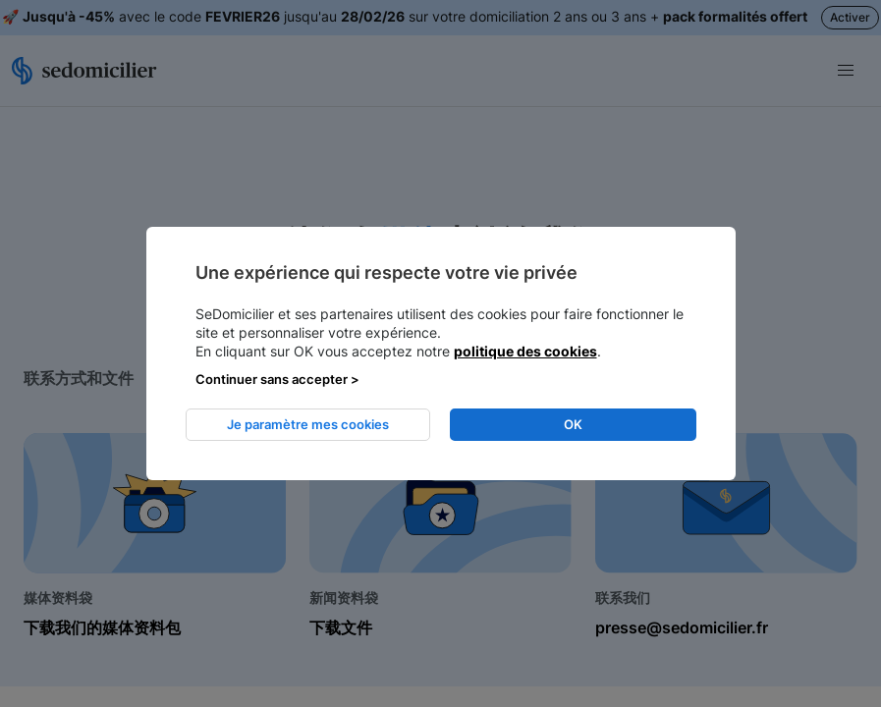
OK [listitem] (573, 424)
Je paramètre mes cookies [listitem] (308, 424)
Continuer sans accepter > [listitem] (277, 379)
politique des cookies (525, 351)
